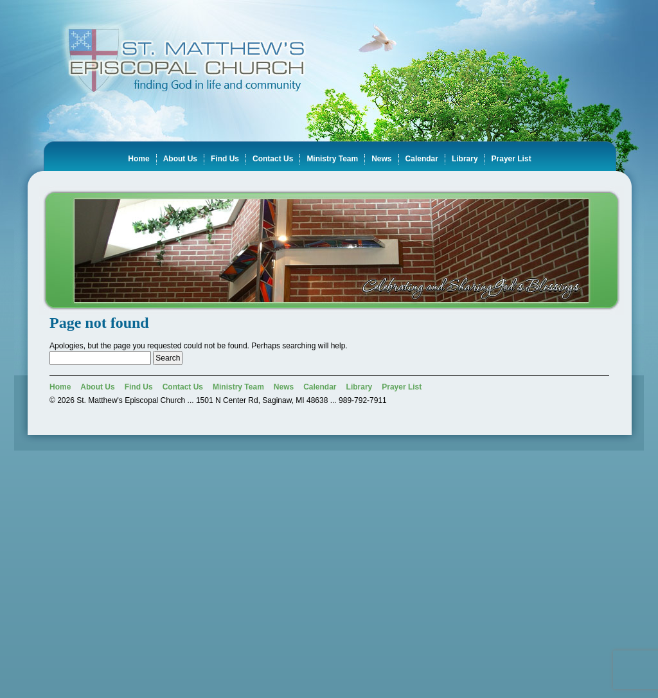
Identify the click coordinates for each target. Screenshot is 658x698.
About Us (180, 158)
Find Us (225, 158)
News (381, 158)
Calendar (421, 158)
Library (465, 158)
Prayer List (511, 158)
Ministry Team (332, 158)
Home (138, 158)
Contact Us (273, 158)
